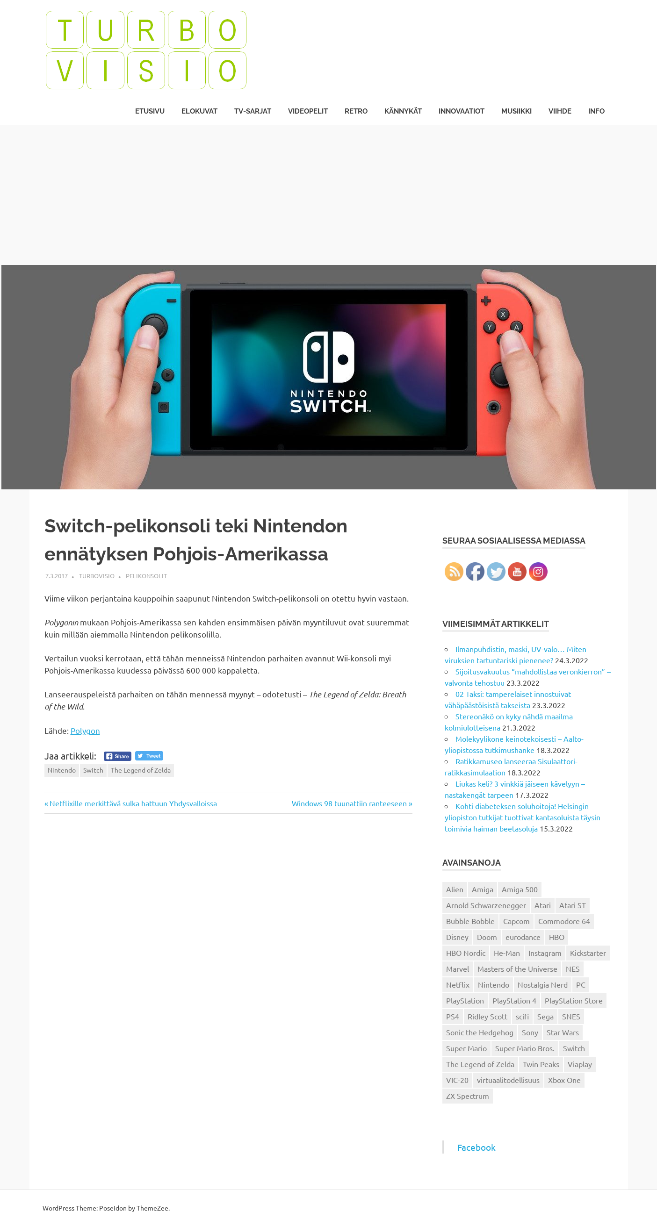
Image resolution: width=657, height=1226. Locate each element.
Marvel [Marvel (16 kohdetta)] (457, 968)
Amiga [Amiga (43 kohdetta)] (482, 889)
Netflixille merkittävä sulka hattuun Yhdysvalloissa (133, 803)
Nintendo (62, 770)
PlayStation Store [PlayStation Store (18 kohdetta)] (574, 1000)
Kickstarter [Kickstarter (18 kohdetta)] (588, 952)
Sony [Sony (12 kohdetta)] (530, 1032)
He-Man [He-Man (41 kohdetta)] (507, 952)
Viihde (560, 111)
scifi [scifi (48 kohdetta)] (522, 1016)
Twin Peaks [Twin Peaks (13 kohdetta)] (541, 1063)
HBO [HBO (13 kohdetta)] (556, 936)
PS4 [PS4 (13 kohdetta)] (452, 1016)
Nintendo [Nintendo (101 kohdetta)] (493, 984)
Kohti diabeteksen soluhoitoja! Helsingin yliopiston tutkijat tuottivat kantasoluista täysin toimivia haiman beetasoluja (522, 817)
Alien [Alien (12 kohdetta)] (454, 889)
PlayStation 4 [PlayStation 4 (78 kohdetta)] (514, 1000)
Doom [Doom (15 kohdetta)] (487, 936)
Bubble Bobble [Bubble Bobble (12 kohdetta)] (470, 920)
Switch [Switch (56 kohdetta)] (574, 1048)
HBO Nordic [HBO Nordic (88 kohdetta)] (465, 952)
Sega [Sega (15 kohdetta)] (545, 1016)
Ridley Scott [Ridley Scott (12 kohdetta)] (487, 1016)
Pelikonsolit (146, 576)
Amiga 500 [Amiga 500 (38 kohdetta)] (520, 889)
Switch (93, 770)
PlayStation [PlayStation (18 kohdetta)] (465, 1000)
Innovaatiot (461, 111)
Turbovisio (97, 576)
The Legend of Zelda (141, 770)
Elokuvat (199, 111)
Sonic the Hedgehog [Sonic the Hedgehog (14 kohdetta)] (479, 1032)
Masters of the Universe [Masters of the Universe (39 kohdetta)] (517, 968)
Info (596, 111)
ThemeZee (152, 1208)
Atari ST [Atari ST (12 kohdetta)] (572, 905)
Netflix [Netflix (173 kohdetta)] (457, 984)
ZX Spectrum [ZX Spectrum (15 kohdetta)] (467, 1095)
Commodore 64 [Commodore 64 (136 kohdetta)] (564, 920)
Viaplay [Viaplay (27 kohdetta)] (580, 1063)
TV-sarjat (252, 111)
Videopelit (308, 111)
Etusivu (150, 111)
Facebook (476, 1147)
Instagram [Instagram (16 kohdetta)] (545, 952)
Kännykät (403, 111)
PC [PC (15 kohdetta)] (580, 984)
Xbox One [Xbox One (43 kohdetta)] (564, 1079)
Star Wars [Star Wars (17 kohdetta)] (563, 1032)
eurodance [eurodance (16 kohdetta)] (523, 936)
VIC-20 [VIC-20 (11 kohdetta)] (457, 1079)
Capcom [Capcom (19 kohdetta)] (516, 920)
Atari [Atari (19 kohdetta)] (542, 905)
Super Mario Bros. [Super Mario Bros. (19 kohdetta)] (525, 1048)
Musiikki (516, 111)
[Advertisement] (328, 194)
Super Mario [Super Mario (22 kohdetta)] (466, 1048)
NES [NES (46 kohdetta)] (573, 968)
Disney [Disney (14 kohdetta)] (457, 936)
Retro (356, 111)
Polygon (85, 730)
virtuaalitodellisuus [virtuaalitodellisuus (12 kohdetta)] (508, 1079)
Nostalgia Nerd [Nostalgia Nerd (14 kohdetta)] (543, 984)
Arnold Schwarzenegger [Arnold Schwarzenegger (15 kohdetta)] (486, 905)
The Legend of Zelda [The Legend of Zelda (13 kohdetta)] (480, 1063)
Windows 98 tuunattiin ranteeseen (349, 803)
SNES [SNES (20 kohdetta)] (571, 1016)
